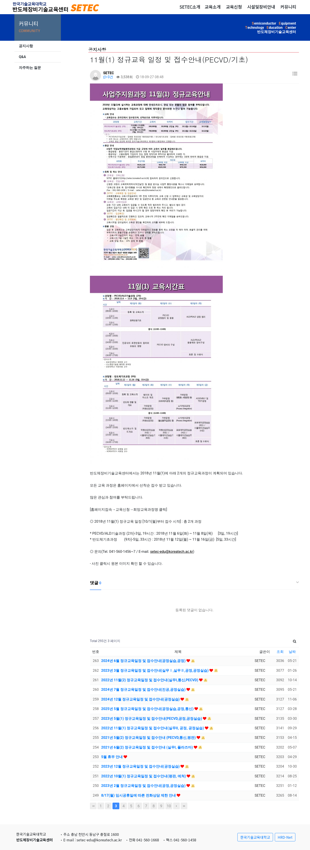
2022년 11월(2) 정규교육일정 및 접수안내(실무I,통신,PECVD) (150, 680)
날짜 (292, 652)
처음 (93, 806)
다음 (176, 806)
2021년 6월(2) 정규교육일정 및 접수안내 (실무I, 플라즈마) (147, 747)
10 (169, 806)
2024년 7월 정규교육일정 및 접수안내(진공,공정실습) (143, 689)
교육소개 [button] (213, 7)
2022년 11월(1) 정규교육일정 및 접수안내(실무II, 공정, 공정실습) (153, 728)
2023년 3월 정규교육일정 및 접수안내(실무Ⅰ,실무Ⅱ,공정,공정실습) (155, 670)
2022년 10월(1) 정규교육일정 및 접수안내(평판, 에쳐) (144, 776)
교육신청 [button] (234, 7)
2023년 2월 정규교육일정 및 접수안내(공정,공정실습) (143, 786)
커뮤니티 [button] (288, 7)
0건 (108, 77)
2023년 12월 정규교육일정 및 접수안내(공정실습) (140, 766)
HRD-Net (285, 837)
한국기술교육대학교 (255, 837)
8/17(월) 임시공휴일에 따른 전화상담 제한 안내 (139, 795)
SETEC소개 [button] (189, 7)
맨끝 (184, 806)
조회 (280, 652)
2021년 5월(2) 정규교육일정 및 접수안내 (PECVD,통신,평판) (149, 738)
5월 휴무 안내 (112, 757)
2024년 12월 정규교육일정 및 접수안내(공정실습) (140, 699)
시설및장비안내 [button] (261, 7)
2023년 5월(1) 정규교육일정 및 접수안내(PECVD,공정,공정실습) (152, 718)
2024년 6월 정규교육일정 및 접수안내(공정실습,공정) (143, 661)
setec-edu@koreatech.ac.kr (171, 551)
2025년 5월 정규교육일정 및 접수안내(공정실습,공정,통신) (147, 709)
